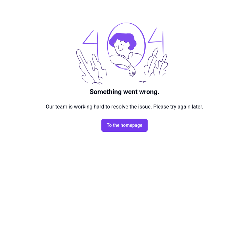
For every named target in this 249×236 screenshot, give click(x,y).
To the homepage (124, 125)
